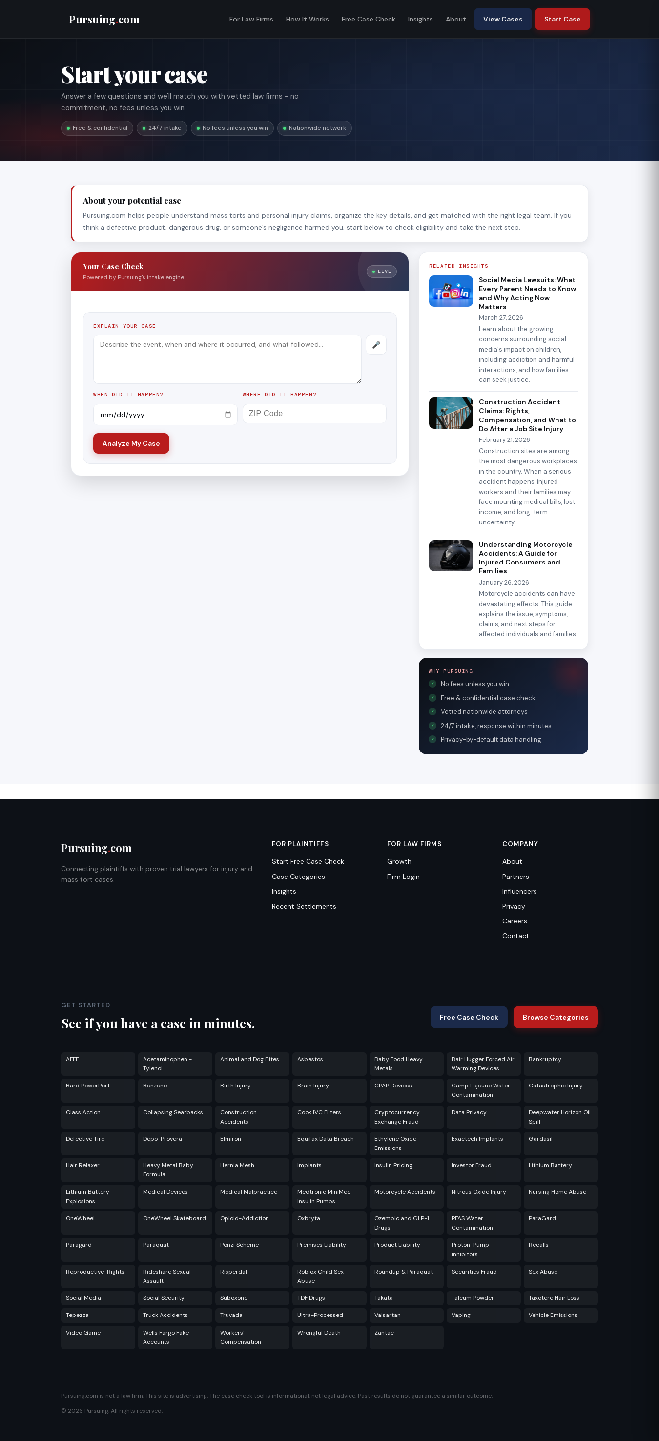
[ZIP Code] (315, 413)
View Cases (503, 19)
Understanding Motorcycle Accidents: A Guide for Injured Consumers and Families (526, 558)
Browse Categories (556, 1017)
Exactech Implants (477, 1139)
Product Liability (397, 1245)
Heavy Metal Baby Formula (168, 1169)
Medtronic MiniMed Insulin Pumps (324, 1196)
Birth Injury (235, 1085)
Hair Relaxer (83, 1165)
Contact (515, 935)
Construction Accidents (238, 1117)
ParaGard (542, 1218)
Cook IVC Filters (319, 1112)
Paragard (79, 1245)
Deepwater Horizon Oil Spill (560, 1117)
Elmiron (230, 1139)
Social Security (164, 1298)
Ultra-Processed (320, 1315)
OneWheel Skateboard (174, 1218)
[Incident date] (165, 414)
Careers (514, 921)
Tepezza (77, 1315)
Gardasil (541, 1139)
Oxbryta (308, 1218)
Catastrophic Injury (556, 1085)
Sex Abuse (543, 1271)
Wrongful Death (319, 1333)
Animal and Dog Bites (249, 1059)
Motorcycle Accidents (404, 1192)
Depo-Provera (162, 1139)
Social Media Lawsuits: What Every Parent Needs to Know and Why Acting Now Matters (527, 293)
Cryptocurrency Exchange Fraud (397, 1117)
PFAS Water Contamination (472, 1223)
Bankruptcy (545, 1059)
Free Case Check (368, 19)
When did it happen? (128, 394)
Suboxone (233, 1298)
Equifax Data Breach (325, 1139)
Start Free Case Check (308, 861)
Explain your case (124, 326)
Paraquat (156, 1245)
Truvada (231, 1315)
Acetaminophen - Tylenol (167, 1063)
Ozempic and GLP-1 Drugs (401, 1223)
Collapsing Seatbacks (173, 1112)
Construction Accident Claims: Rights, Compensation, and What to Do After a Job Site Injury (527, 415)
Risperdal (233, 1271)
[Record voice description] (376, 345)
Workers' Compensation (240, 1337)
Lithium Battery (550, 1165)
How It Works (307, 19)
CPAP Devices (393, 1085)
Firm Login (403, 876)
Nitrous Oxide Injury (479, 1192)
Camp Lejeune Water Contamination (481, 1090)
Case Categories (298, 876)
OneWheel (80, 1218)
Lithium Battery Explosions (87, 1196)
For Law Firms (251, 19)
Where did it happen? (280, 394)
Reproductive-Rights (95, 1271)
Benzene (155, 1085)
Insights (420, 19)
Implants (309, 1165)
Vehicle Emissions (553, 1315)
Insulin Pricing (393, 1165)
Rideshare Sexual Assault (167, 1276)
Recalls (539, 1245)
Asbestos (310, 1059)
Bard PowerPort (88, 1085)
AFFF (72, 1059)
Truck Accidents (165, 1315)
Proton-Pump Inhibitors (470, 1249)
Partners (515, 876)
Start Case (562, 19)
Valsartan (387, 1315)
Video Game (83, 1333)
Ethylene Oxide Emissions (395, 1143)
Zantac (384, 1333)
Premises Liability (321, 1245)
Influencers (519, 891)
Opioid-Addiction (244, 1218)
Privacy (513, 906)
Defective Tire (85, 1139)
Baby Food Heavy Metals (398, 1063)
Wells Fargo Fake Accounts (166, 1337)
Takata (383, 1298)
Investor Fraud (472, 1165)
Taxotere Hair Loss (554, 1298)
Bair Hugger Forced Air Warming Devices (483, 1063)
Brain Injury (313, 1085)
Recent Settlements (304, 906)
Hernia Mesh (237, 1165)
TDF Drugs (311, 1298)
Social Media (83, 1298)
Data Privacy (469, 1112)
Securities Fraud (474, 1271)
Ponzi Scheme (239, 1245)
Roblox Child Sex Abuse (320, 1276)
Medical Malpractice (248, 1192)
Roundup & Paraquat (403, 1271)
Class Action (83, 1112)
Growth (399, 861)
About (456, 19)
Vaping (461, 1315)
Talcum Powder (473, 1298)
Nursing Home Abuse (557, 1192)
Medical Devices (165, 1192)
